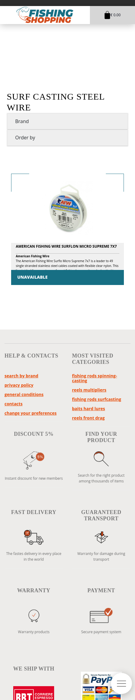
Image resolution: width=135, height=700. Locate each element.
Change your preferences (31, 413)
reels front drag (88, 418)
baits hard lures (88, 408)
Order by (25, 137)
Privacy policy (19, 385)
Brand (22, 121)
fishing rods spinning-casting (94, 378)
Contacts (14, 404)
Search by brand (21, 376)
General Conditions (24, 394)
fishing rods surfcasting (96, 399)
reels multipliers (89, 390)
